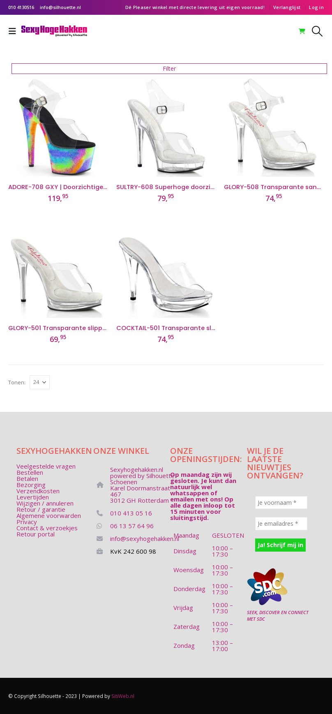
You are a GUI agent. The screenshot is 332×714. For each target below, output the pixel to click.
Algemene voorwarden (48, 515)
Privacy (26, 522)
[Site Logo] (54, 31)
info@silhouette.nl (60, 7)
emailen (182, 499)
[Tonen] (40, 382)
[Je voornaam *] (281, 502)
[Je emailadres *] (281, 523)
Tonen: (16, 382)
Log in (316, 7)
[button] (14, 31)
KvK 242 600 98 (133, 551)
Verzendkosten (38, 491)
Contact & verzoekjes (47, 528)
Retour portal (35, 534)
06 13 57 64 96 (132, 526)
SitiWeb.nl (122, 696)
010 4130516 (21, 7)
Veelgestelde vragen (46, 466)
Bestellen (29, 472)
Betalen (27, 478)
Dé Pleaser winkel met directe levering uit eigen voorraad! (195, 7)
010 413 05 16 (131, 513)
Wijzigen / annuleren (45, 503)
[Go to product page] (58, 127)
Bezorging (31, 485)
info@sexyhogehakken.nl (144, 538)
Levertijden (32, 497)
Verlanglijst (286, 7)
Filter (169, 68)
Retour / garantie (40, 509)
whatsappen (189, 493)
